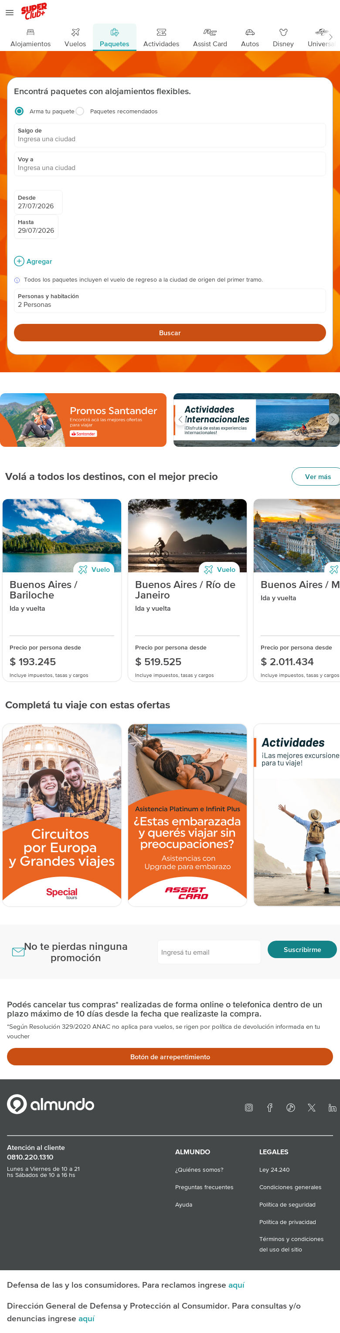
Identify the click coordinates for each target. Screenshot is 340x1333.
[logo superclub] (35, 12)
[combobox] (170, 138)
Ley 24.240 (274, 1169)
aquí (236, 1284)
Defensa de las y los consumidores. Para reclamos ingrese (117, 1284)
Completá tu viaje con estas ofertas (87, 705)
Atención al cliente (36, 1147)
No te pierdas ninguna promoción (76, 951)
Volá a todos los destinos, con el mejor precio (111, 476)
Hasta (26, 221)
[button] (330, 37)
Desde (27, 197)
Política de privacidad (287, 1221)
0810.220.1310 (30, 1157)
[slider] (83, 420)
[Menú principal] (170, 37)
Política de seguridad (287, 1204)
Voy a (26, 159)
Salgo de (30, 130)
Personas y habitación (48, 295)
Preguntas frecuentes (204, 1186)
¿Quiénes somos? (199, 1169)
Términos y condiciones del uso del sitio (291, 1239)
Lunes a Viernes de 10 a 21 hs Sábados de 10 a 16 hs (43, 1171)
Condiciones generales (290, 1186)
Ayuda (183, 1204)
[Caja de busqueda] (170, 216)
